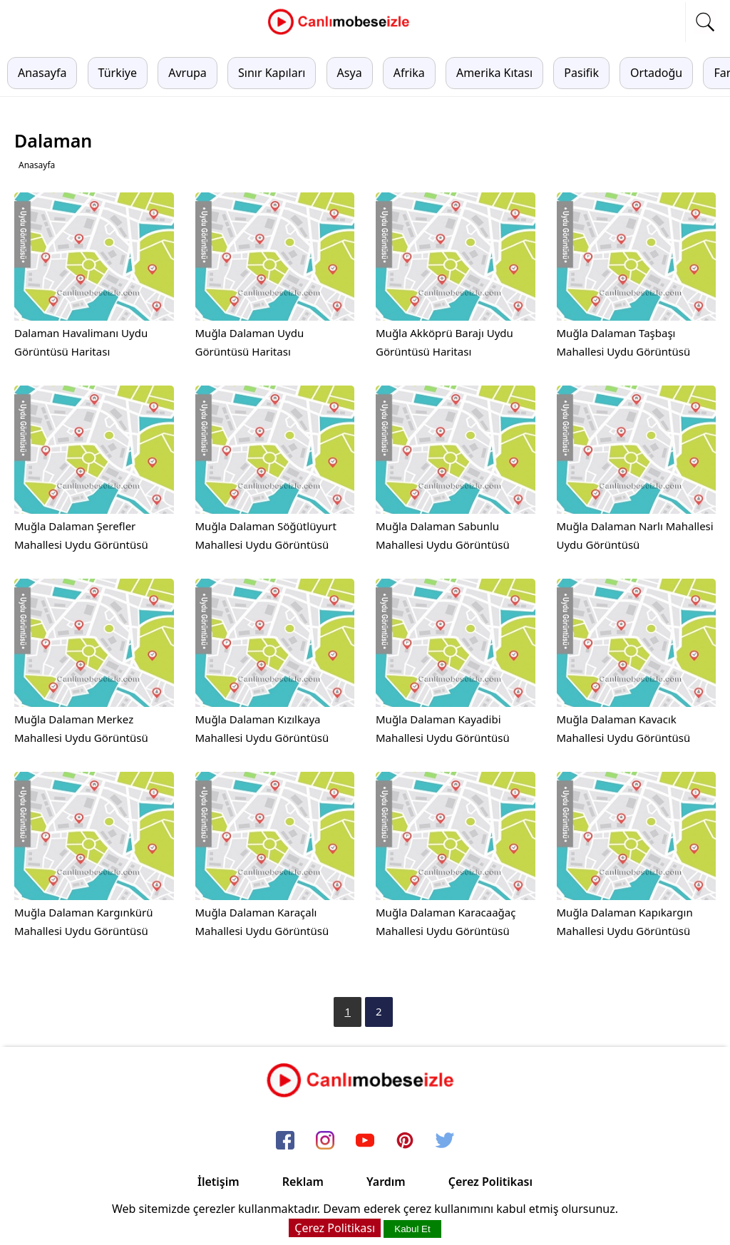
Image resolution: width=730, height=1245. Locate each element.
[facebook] (285, 1141)
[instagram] (325, 1141)
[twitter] (445, 1141)
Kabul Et (412, 1229)
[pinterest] (405, 1141)
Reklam (303, 1181)
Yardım (386, 1181)
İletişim (218, 1181)
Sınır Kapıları (271, 73)
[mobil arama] (705, 22)
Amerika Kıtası (494, 73)
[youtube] (365, 1141)
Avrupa (187, 73)
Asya (349, 73)
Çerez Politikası (490, 1181)
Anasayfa (42, 73)
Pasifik (581, 73)
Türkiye (117, 73)
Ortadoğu (656, 73)
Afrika (409, 73)
